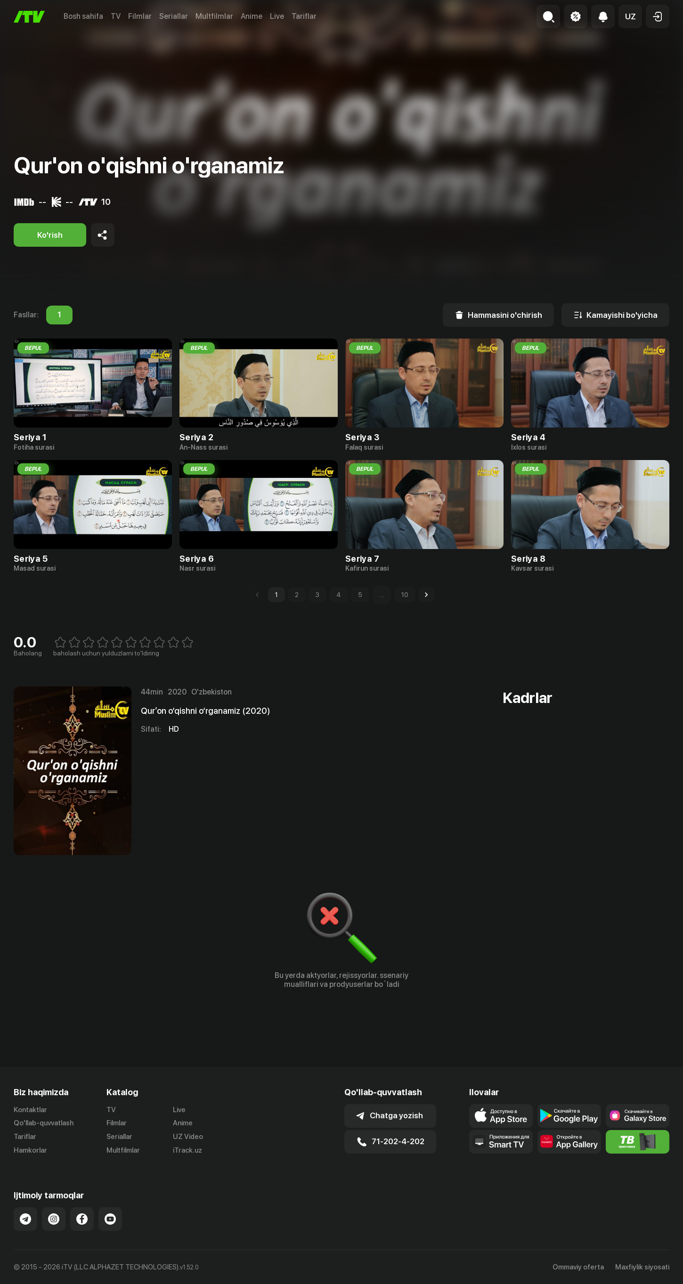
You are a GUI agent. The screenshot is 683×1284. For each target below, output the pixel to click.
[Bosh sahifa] (29, 16)
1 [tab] (59, 315)
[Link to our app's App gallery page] (569, 1142)
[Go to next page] (426, 594)
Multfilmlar (214, 16)
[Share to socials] (102, 235)
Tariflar (304, 16)
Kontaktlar (30, 1110)
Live (277, 16)
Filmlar (140, 16)
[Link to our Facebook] (82, 1219)
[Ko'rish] (50, 235)
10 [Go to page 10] (404, 594)
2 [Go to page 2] (297, 594)
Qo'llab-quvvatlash (43, 1123)
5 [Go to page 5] (360, 594)
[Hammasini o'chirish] (498, 315)
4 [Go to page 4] (338, 594)
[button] (630, 16)
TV (116, 16)
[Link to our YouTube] (110, 1219)
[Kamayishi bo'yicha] (615, 315)
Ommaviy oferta (578, 1267)
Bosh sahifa (83, 16)
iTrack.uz (187, 1150)
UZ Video (188, 1136)
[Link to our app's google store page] (569, 1116)
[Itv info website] (637, 1142)
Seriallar (173, 16)
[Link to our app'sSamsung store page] (637, 1116)
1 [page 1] (276, 594)
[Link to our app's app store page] (501, 1116)
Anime (251, 16)
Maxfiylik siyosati (642, 1267)
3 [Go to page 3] (317, 594)
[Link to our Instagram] (53, 1219)
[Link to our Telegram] (25, 1219)
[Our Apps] (501, 1142)
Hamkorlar (30, 1150)
